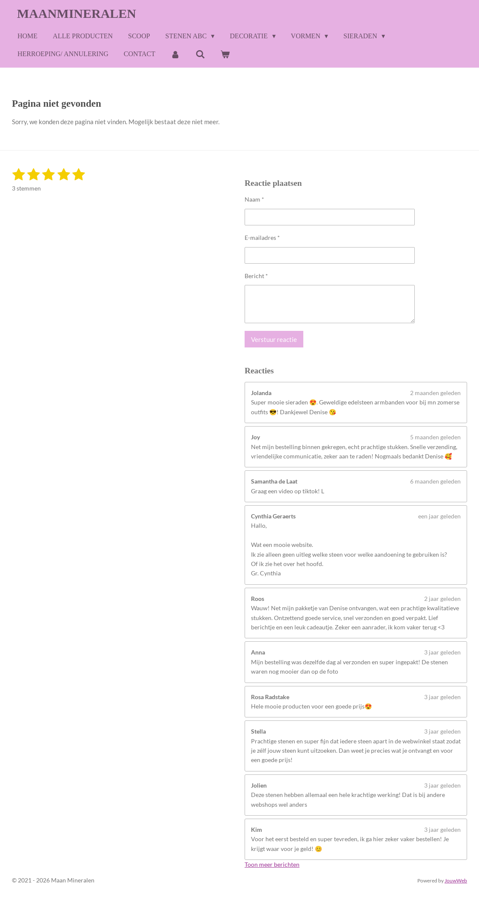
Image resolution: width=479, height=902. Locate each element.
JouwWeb (456, 880)
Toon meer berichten (272, 864)
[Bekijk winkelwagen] (225, 54)
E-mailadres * (262, 237)
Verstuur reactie (274, 339)
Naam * (254, 199)
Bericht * (256, 275)
